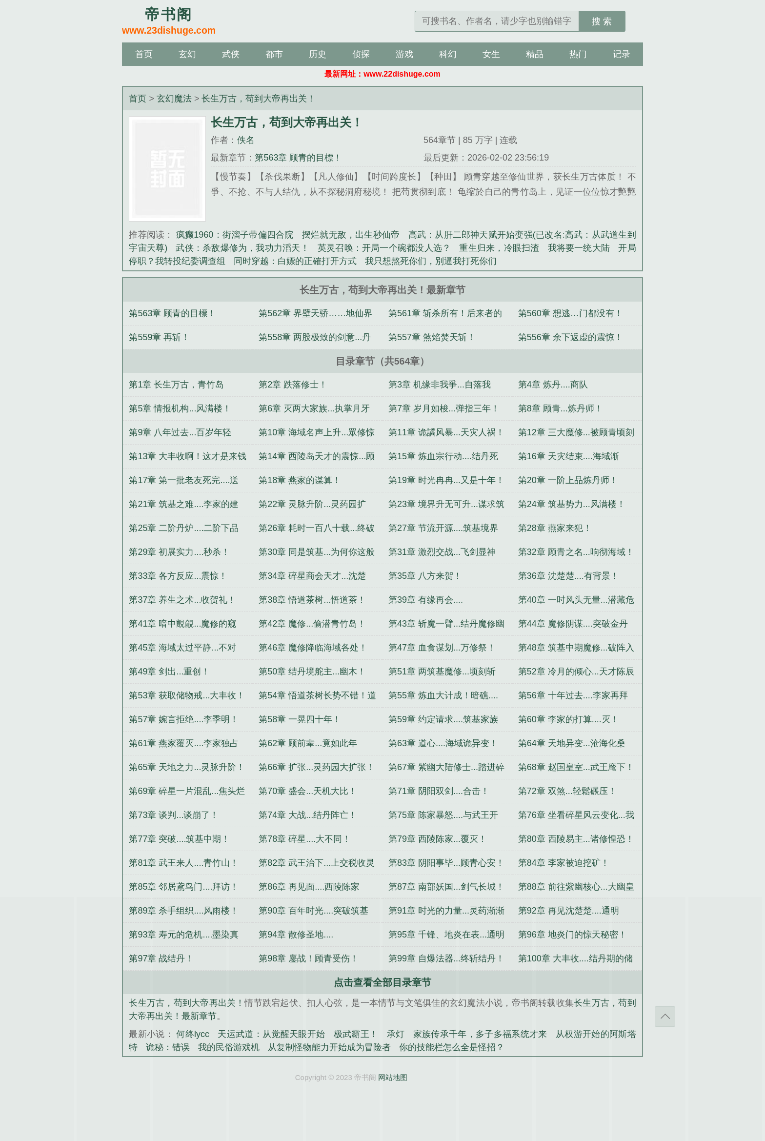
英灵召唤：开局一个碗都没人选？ (384, 248)
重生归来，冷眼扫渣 (499, 248)
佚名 (246, 140)
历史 (317, 54)
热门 (578, 54)
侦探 (361, 54)
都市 (274, 54)
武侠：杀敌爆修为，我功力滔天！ (242, 248)
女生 (491, 54)
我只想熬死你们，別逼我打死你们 (431, 261)
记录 (621, 54)
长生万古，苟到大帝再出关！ (258, 98)
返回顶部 (665, 1016)
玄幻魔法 (174, 98)
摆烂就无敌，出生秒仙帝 (351, 235)
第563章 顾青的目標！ (298, 158)
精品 (535, 54)
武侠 (231, 54)
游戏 (404, 54)
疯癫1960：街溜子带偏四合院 (235, 235)
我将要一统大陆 (579, 248)
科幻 (448, 54)
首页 (144, 54)
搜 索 (602, 21)
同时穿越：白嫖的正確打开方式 (295, 261)
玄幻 (187, 54)
